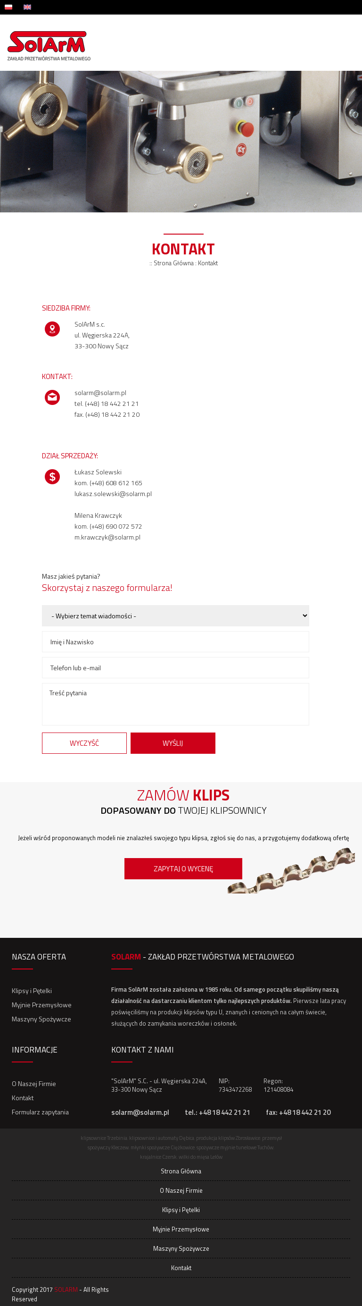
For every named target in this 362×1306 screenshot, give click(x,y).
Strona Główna (181, 1171)
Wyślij (173, 743)
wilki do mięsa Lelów (200, 1157)
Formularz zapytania (40, 1112)
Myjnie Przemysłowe (42, 1005)
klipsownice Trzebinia (104, 1138)
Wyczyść (84, 743)
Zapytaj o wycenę (183, 868)
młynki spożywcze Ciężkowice (163, 1147)
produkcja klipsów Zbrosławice (228, 1138)
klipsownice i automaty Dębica (161, 1138)
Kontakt (22, 1098)
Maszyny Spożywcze (41, 1019)
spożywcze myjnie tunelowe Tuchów (235, 1147)
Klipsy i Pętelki (32, 990)
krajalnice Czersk (158, 1157)
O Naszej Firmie (34, 1083)
